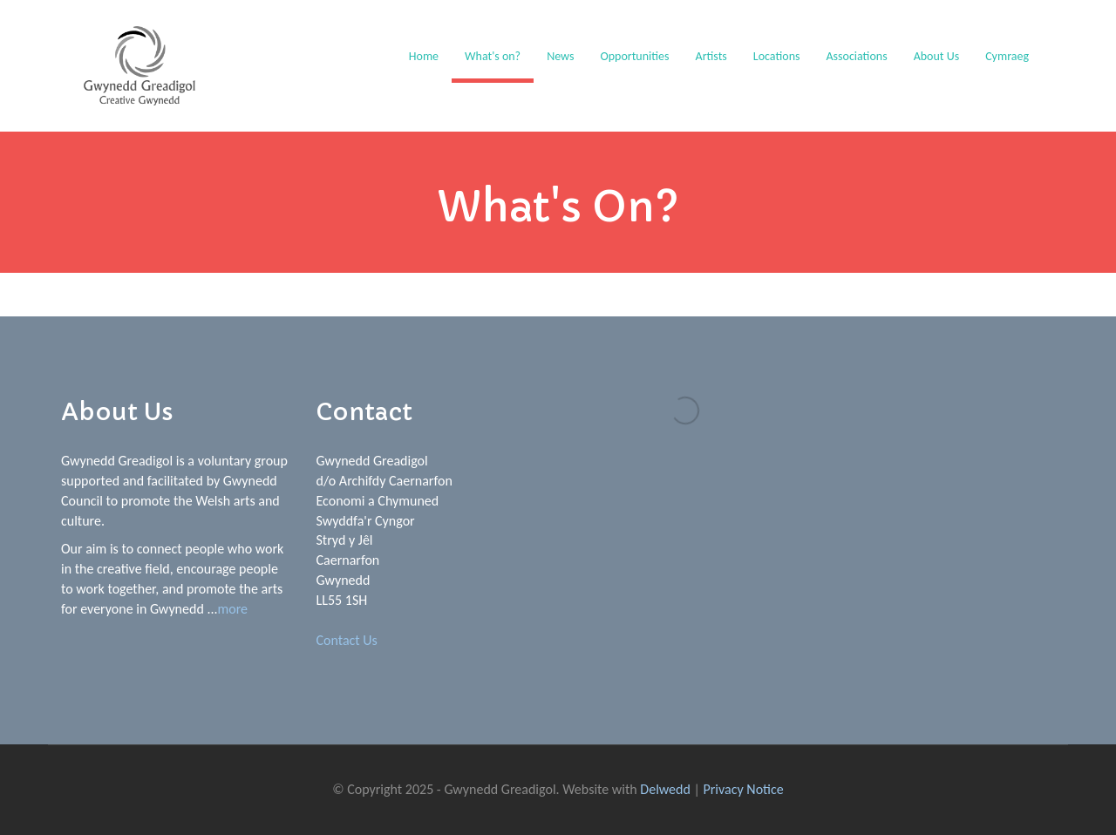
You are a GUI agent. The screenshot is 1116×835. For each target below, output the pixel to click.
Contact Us (347, 640)
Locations (776, 56)
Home (424, 56)
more (233, 609)
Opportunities (634, 56)
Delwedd (665, 789)
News (560, 56)
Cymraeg (1007, 56)
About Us (937, 56)
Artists (711, 56)
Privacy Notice (744, 789)
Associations (856, 56)
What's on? (493, 56)
